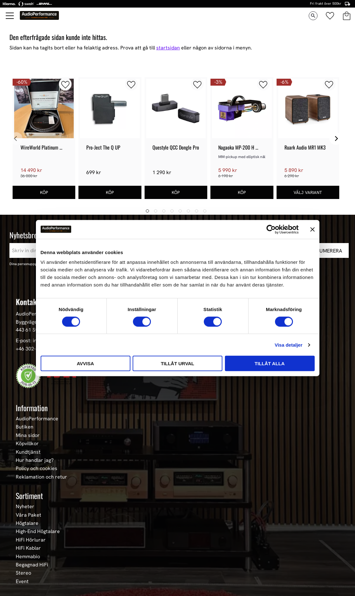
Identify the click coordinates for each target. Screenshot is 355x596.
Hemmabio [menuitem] (28, 556)
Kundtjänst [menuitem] (28, 452)
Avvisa (85, 363)
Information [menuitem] (32, 408)
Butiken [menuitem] (24, 427)
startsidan (168, 47)
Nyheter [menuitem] (25, 506)
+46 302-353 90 (33, 348)
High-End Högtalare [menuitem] (38, 531)
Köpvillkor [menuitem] (27, 443)
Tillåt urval (177, 363)
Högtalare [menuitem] (27, 523)
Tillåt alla (269, 363)
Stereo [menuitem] (23, 573)
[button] (10, 15)
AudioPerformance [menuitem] (37, 419)
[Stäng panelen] (312, 229)
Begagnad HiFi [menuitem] (32, 565)
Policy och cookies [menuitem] (36, 468)
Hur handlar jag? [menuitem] (35, 460)
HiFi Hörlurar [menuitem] (31, 540)
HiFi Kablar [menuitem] (28, 548)
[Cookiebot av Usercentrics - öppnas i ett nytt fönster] (271, 229)
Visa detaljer (288, 344)
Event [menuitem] (22, 581)
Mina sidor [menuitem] (28, 435)
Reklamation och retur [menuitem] (41, 477)
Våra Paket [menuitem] (28, 515)
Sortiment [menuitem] (29, 495)
